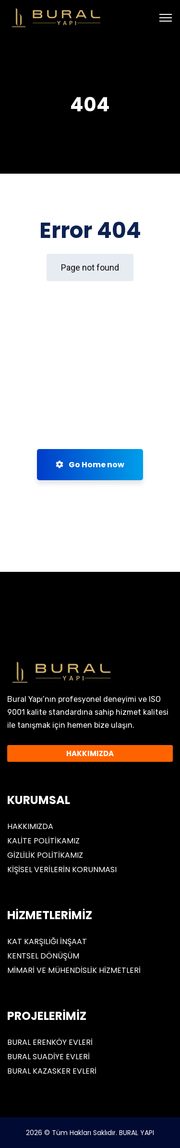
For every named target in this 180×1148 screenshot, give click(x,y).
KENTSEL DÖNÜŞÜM (43, 955)
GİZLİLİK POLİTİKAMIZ (45, 855)
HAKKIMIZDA (30, 826)
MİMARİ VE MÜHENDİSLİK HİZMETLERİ (74, 970)
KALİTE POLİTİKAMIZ (43, 840)
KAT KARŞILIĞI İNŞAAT (47, 941)
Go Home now (90, 464)
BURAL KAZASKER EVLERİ (51, 1071)
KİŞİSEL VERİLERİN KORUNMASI (62, 869)
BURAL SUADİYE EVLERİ (48, 1056)
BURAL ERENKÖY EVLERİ (50, 1042)
